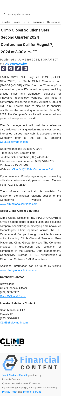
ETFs (26, 22)
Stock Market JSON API (14, 375)
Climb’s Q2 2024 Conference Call (32, 169)
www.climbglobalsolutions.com (18, 204)
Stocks (6, 22)
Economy (38, 22)
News (17, 22)
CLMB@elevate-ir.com (14, 141)
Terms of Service (32, 391)
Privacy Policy (9, 391)
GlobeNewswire (16, 63)
